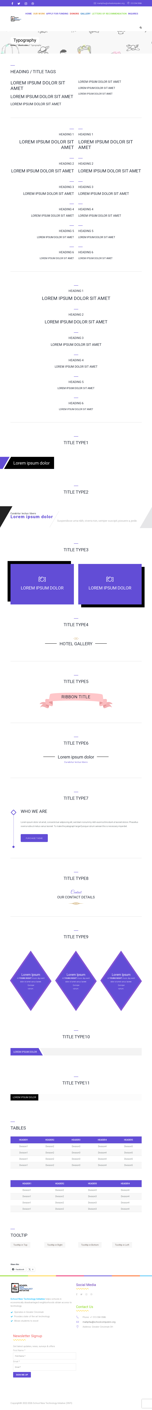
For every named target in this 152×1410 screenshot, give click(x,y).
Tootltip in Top (20, 1245)
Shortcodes (23, 45)
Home (28, 13)
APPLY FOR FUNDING (57, 13)
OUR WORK (39, 13)
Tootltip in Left (122, 1245)
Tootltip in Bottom (90, 1245)
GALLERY (85, 13)
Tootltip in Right (54, 1245)
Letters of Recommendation (109, 13)
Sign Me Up (22, 1375)
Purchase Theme (36, 838)
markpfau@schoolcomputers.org (106, 3)
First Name (19, 1351)
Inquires (133, 13)
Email (16, 1362)
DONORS (74, 13)
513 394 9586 (135, 3)
